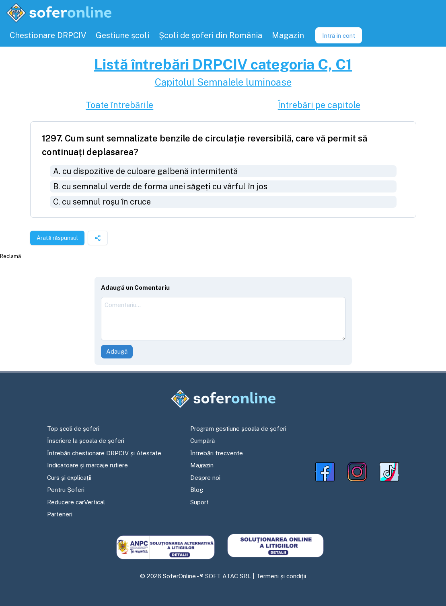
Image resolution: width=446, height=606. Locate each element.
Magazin (202, 465)
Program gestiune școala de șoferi (238, 428)
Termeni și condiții (281, 576)
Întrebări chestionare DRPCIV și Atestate (104, 453)
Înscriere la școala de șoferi (85, 440)
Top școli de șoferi (73, 428)
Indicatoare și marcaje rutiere (87, 465)
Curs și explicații (69, 477)
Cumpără (202, 440)
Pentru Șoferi (65, 489)
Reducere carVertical (76, 502)
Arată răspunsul (57, 238)
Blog (196, 489)
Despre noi (205, 477)
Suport (199, 502)
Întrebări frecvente (216, 453)
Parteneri (59, 514)
